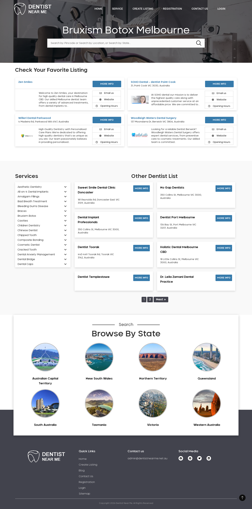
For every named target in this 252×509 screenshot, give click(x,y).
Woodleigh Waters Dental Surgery (153, 118)
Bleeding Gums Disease (33, 206)
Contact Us (200, 8)
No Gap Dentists (172, 187)
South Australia (45, 425)
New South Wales (99, 378)
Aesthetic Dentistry (30, 187)
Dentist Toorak (88, 247)
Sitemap (84, 493)
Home (98, 8)
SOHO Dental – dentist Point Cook (153, 82)
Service (117, 8)
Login (221, 8)
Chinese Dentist (28, 230)
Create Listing (143, 8)
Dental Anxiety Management (36, 254)
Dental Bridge (26, 259)
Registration (172, 8)
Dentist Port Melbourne (177, 217)
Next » (161, 299)
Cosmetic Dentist (29, 245)
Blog (82, 470)
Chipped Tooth (27, 235)
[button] (141, 188)
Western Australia (207, 425)
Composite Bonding (30, 240)
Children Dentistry (29, 225)
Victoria (153, 425)
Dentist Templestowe (94, 277)
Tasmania (99, 425)
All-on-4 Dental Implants (33, 191)
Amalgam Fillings (28, 196)
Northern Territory (153, 378)
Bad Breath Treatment (32, 201)
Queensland (207, 378)
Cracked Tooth (27, 249)
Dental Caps (25, 264)
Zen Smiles (25, 82)
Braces (22, 211)
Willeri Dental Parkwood (34, 118)
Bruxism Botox (27, 216)
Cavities (23, 220)
